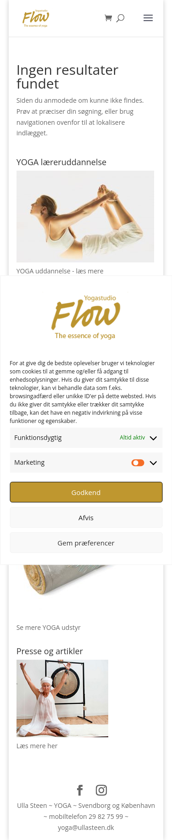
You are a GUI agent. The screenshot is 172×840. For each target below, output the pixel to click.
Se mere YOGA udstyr (49, 627)
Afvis (86, 517)
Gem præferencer (85, 542)
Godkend (86, 492)
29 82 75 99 (106, 816)
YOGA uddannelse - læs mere (60, 271)
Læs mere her (37, 745)
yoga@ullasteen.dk (86, 827)
